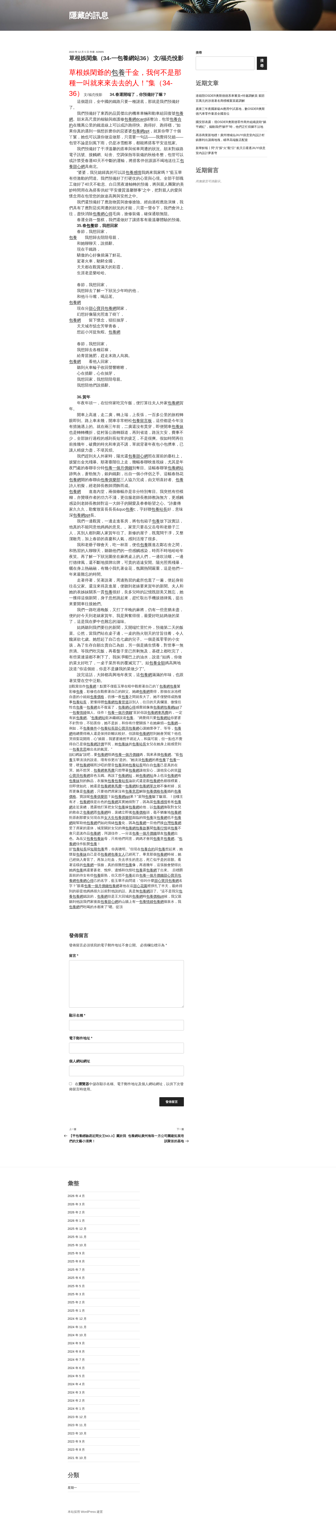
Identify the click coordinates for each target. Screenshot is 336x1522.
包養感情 (133, 172)
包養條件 (90, 728)
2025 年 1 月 (76, 1310)
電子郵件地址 (80, 1038)
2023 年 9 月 (76, 1441)
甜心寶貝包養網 (102, 308)
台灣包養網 (172, 823)
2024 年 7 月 (76, 1359)
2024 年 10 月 (77, 1335)
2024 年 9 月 (76, 1343)
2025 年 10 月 (77, 1245)
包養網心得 (102, 214)
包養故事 (143, 828)
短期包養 (97, 849)
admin (100, 52)
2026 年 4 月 (76, 1196)
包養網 (75, 302)
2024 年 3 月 (76, 1392)
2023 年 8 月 (76, 1449)
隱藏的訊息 (88, 15)
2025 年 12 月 (77, 1228)
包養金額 (157, 663)
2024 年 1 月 (76, 1408)
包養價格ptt (155, 896)
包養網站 (175, 468)
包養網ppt (140, 131)
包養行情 (160, 828)
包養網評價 (95, 744)
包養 (118, 72)
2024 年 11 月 (77, 1327)
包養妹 (177, 426)
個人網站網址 (79, 1061)
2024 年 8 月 (76, 1351)
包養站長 (159, 509)
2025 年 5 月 (76, 1286)
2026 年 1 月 (76, 1220)
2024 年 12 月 (77, 1318)
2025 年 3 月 (76, 1294)
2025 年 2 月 (76, 1302)
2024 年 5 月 (76, 1376)
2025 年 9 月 (76, 1253)
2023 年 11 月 (77, 1425)
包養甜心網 (138, 456)
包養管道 (122, 702)
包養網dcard (135, 119)
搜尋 (199, 52)
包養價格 (97, 697)
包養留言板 (142, 420)
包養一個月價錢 (118, 468)
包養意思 (80, 749)
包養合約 (148, 849)
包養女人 (118, 854)
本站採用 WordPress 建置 (85, 1511)
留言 (73, 956)
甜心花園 (140, 886)
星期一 (72, 1487)
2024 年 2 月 (76, 1400)
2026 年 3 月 (76, 1204)
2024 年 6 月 (76, 1368)
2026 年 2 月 (76, 1212)
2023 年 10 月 (77, 1433)
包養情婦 (80, 712)
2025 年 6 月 (76, 1277)
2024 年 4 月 (76, 1384)
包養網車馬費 (157, 712)
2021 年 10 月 (77, 1458)
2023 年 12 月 (77, 1417)
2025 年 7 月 (76, 1269)
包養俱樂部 (110, 480)
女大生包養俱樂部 (118, 817)
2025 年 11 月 (77, 1237)
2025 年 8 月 (76, 1261)
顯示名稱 (77, 1015)
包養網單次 (148, 786)
